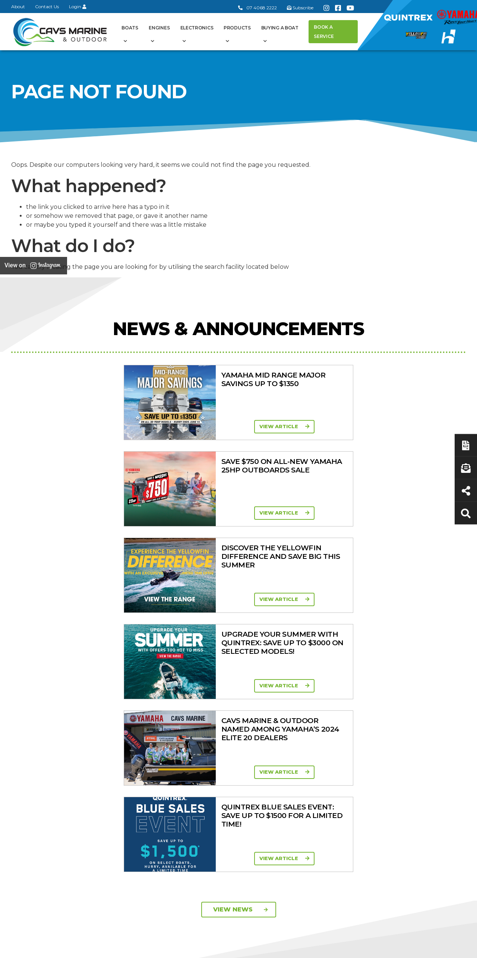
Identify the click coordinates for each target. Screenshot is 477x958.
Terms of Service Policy (333, 948)
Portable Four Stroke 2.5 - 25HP (300, 706)
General (161, 664)
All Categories (356, 677)
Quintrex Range (228, 687)
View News (240, 563)
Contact (153, 704)
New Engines (355, 725)
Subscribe (31, 780)
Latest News (419, 713)
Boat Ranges (236, 664)
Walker (346, 777)
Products (237, 28)
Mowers (348, 686)
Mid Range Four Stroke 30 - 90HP (294, 723)
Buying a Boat (279, 28)
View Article (114, 426)
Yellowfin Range (229, 697)
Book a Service (324, 31)
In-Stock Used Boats (235, 736)
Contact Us (47, 6)
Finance (413, 723)
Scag (344, 787)
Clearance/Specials (362, 696)
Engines (159, 28)
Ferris (345, 767)
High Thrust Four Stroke (295, 758)
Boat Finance (420, 686)
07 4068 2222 (257, 7)
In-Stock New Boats (234, 726)
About (18, 6)
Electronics (197, 28)
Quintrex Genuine (360, 706)
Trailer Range (354, 715)
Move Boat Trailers (232, 716)
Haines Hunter (227, 707)
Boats (129, 28)
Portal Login (159, 713)
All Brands (350, 738)
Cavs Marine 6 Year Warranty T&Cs (167, 690)
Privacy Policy (400, 948)
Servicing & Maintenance (418, 700)
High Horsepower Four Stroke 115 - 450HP (302, 741)
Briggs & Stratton (360, 758)
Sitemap (447, 948)
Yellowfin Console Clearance (231, 749)
